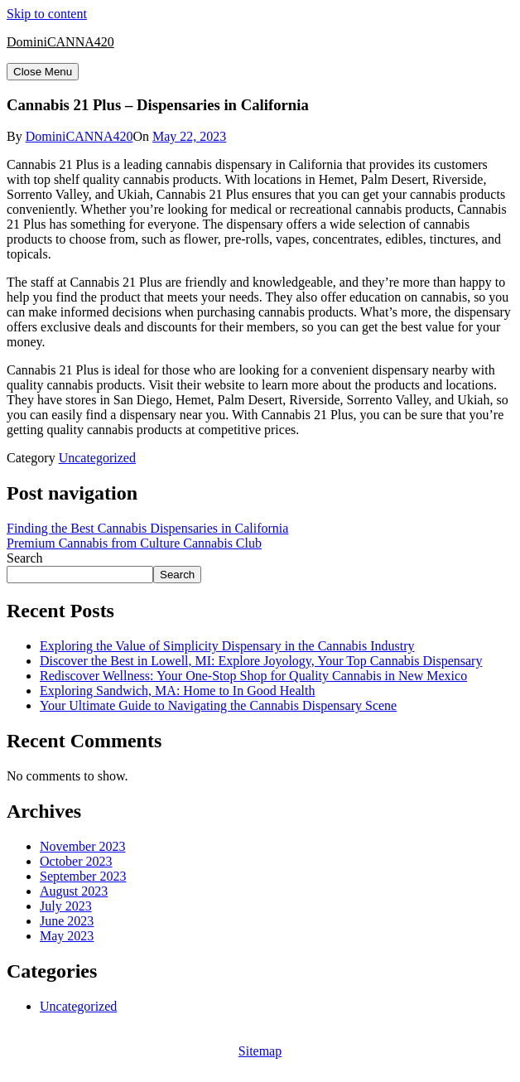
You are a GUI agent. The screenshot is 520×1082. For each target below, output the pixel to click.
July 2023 (66, 906)
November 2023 (83, 846)
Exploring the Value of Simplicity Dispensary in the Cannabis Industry (227, 646)
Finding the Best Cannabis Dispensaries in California (147, 528)
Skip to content (47, 14)
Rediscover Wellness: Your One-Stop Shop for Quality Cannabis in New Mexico (253, 676)
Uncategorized (97, 458)
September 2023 (83, 876)
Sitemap (260, 1051)
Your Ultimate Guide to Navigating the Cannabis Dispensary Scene (218, 705)
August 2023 (74, 891)
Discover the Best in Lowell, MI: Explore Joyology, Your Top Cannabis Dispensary (261, 661)
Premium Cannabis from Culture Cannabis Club (134, 543)
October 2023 (76, 861)
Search (25, 558)
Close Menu (42, 71)
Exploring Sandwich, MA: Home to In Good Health (177, 690)
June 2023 (67, 921)
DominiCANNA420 (60, 42)
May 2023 (67, 936)
